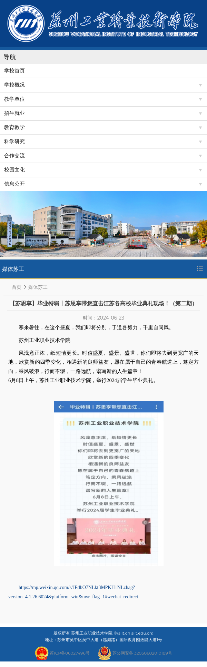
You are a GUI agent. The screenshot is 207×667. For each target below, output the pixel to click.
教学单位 (14, 99)
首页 (16, 287)
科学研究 (14, 141)
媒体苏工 (38, 287)
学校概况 (14, 85)
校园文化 (14, 170)
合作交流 (14, 155)
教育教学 (14, 127)
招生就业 (14, 113)
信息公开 (14, 184)
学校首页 (14, 70)
